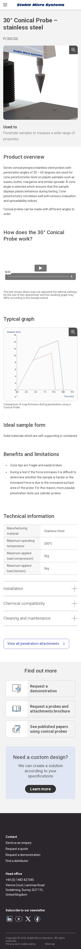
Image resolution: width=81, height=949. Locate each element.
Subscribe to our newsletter (25, 910)
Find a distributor (17, 861)
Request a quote (17, 849)
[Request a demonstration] (40, 688)
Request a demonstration (23, 855)
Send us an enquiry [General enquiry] (19, 843)
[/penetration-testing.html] (36, 644)
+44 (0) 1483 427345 (20, 879)
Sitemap (50, 944)
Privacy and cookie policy (21, 944)
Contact (11, 836)
